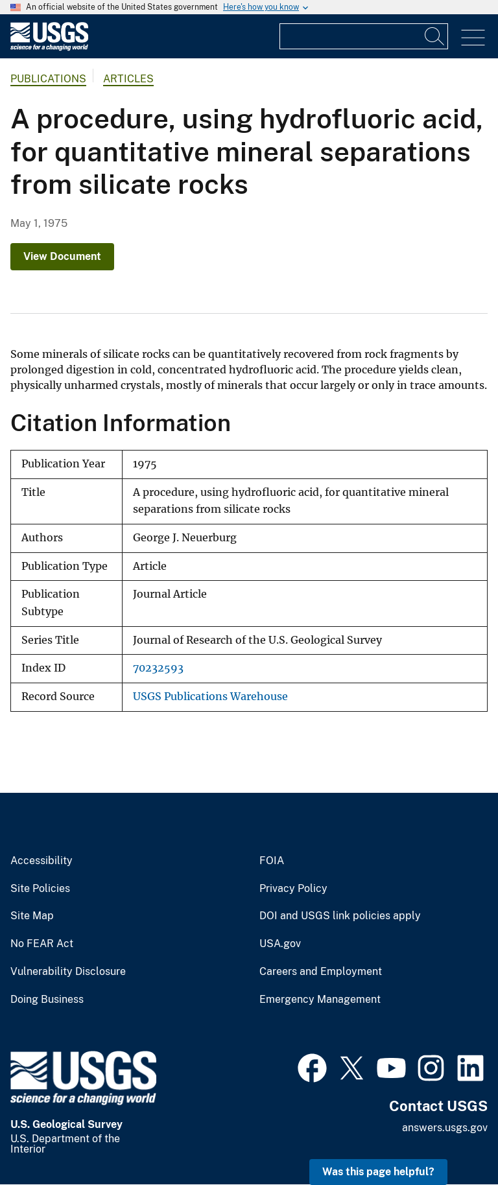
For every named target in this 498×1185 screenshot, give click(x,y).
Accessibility (41, 861)
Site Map (32, 916)
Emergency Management (320, 999)
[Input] (363, 36)
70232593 (158, 668)
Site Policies (40, 889)
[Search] (435, 36)
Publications (48, 79)
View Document (62, 256)
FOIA (271, 861)
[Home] (49, 47)
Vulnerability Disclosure (68, 972)
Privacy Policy (293, 889)
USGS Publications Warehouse (210, 696)
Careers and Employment (320, 972)
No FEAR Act (41, 944)
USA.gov (280, 944)
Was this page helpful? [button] (378, 1172)
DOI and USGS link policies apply (340, 916)
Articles (128, 79)
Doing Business (47, 999)
